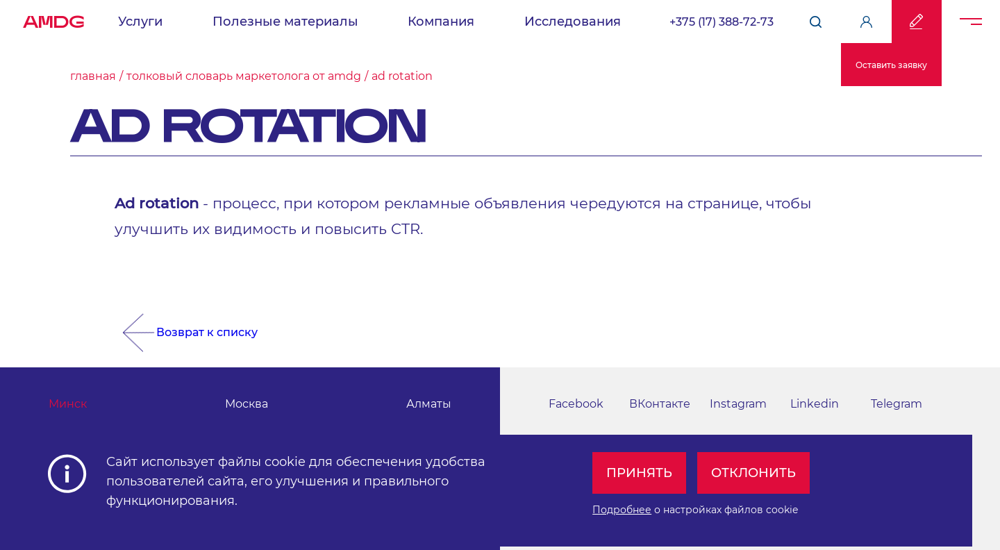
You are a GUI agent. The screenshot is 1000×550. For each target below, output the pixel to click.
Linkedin (814, 403)
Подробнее (621, 509)
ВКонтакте (659, 403)
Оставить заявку (891, 65)
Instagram (738, 403)
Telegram (896, 403)
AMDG (53, 18)
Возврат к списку (207, 332)
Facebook (576, 403)
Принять (639, 473)
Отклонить (753, 473)
